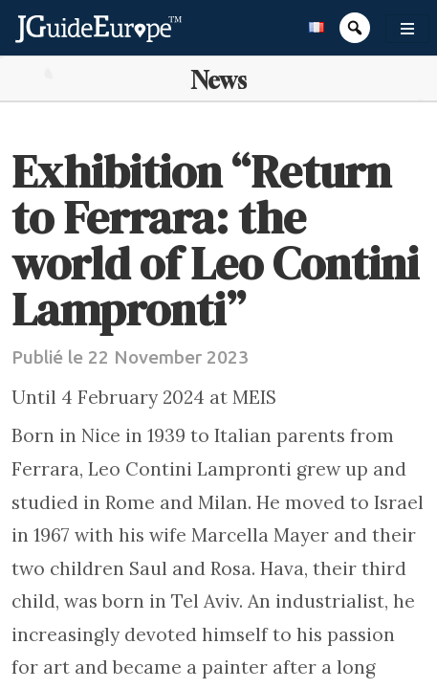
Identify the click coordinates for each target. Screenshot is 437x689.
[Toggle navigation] (407, 28)
